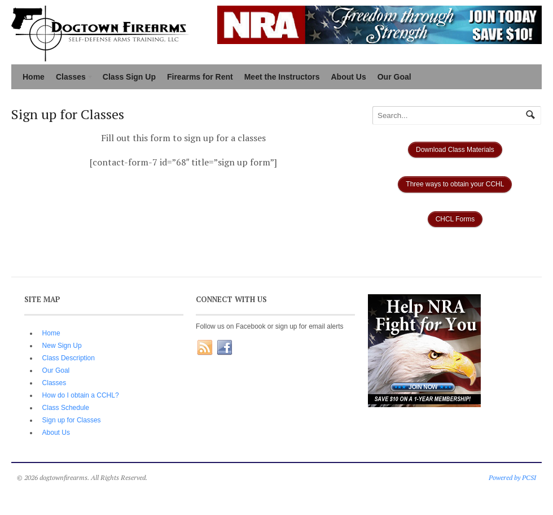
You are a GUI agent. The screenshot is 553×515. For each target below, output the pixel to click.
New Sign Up (62, 346)
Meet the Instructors (282, 76)
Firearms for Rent (200, 76)
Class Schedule (65, 408)
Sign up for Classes (71, 420)
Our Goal (394, 76)
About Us (348, 76)
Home (34, 76)
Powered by (505, 477)
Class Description (68, 358)
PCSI (529, 477)
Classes (72, 78)
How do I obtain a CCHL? (80, 395)
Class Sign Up (129, 76)
